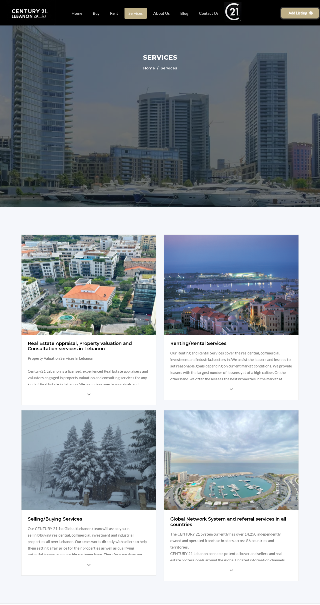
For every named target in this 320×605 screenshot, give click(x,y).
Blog (184, 13)
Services (135, 13)
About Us (161, 13)
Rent (114, 13)
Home (77, 13)
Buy (96, 13)
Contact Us (208, 13)
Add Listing (301, 13)
